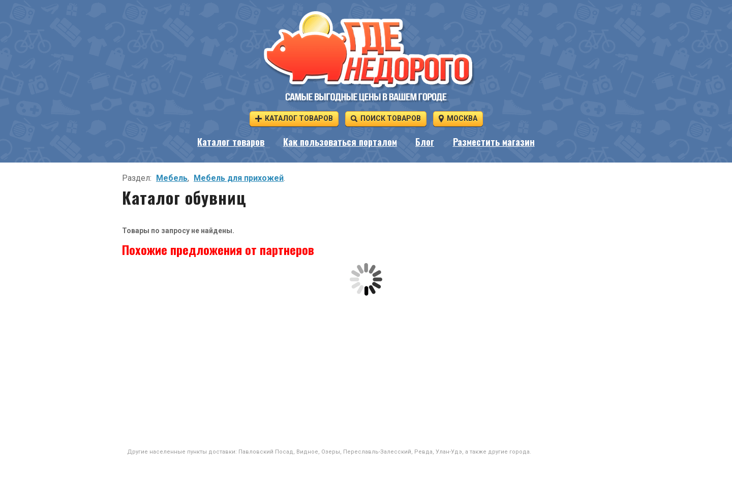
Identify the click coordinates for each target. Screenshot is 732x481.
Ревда (423, 451)
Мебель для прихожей (239, 178)
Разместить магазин (494, 141)
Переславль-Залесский (377, 451)
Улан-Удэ (449, 451)
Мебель (172, 178)
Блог (424, 141)
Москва (458, 118)
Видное (307, 451)
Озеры (330, 451)
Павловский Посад (265, 451)
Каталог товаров (294, 118)
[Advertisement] (366, 372)
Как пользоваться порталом (340, 141)
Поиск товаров (386, 118)
